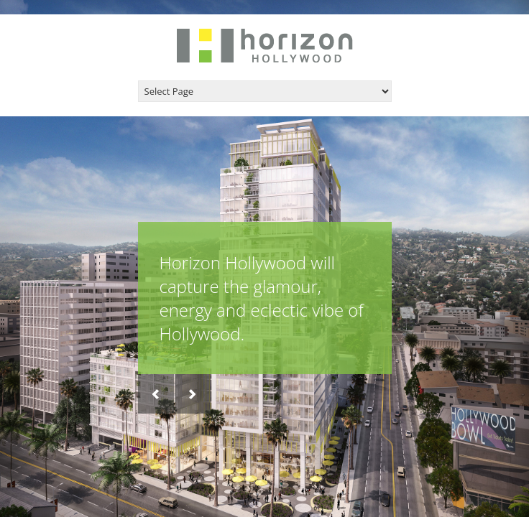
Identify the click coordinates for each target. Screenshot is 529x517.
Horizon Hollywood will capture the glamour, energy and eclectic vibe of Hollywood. (262, 298)
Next (193, 394)
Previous (156, 394)
